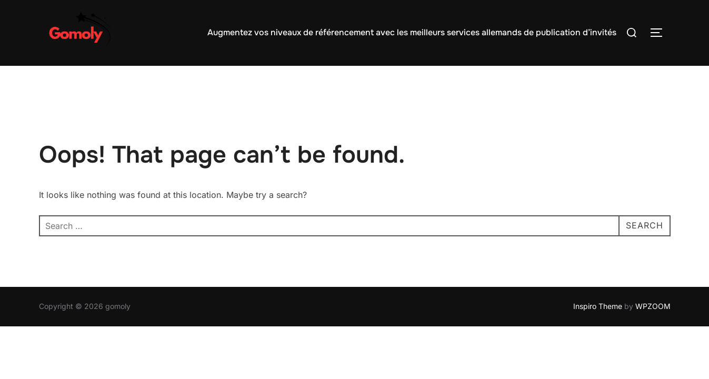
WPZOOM (653, 306)
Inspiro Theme (597, 306)
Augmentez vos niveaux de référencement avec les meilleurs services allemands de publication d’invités (411, 32)
